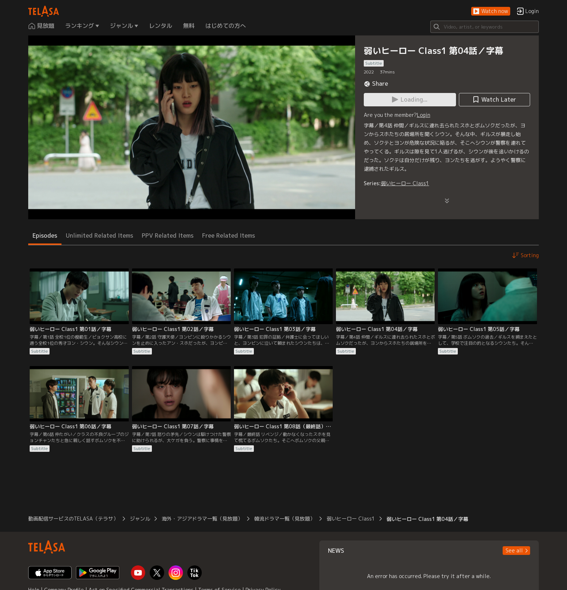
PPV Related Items (167, 235)
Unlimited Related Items (99, 235)
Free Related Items (228, 235)
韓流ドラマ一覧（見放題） (284, 518)
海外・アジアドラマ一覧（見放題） (202, 518)
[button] (490, 11)
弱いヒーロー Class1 (405, 183)
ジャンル (140, 518)
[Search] (484, 27)
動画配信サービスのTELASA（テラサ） (73, 518)
